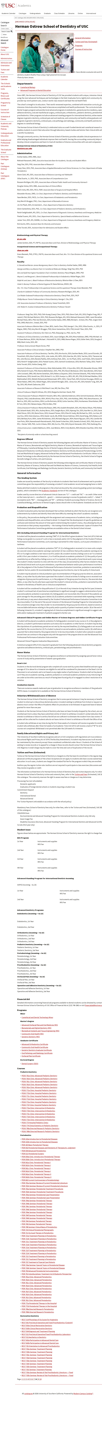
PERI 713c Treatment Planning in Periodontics (39, 1242)
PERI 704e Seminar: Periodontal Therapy (37, 1212)
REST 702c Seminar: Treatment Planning (37, 1355)
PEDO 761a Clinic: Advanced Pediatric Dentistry (39, 1076)
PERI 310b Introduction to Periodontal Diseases (40, 1142)
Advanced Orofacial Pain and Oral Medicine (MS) (40, 1025)
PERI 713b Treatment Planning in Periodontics (39, 1239)
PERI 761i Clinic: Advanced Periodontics (36, 1297)
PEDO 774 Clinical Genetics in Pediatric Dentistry (40, 1125)
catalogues (28, 1393)
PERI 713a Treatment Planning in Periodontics (39, 1236)
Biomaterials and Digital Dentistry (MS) (36, 1028)
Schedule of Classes (5, 118)
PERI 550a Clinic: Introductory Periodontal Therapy (41, 1156)
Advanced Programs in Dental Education (35, 90)
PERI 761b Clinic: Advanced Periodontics (37, 1280)
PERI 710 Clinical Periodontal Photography (38, 1230)
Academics (24, 5)
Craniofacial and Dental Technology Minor (37, 1017)
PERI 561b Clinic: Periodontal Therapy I (36, 1165)
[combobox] (7, 28)
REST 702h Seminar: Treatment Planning (37, 1366)
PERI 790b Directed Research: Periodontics (38, 1312)
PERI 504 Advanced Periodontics (34, 1151)
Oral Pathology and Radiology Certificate (37, 1053)
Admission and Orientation (6, 64)
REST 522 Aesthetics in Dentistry (34, 1337)
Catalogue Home (5, 48)
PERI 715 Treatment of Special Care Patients (38, 1262)
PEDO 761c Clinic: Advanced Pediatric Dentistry (39, 1081)
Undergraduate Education (7, 134)
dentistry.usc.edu (24, 148)
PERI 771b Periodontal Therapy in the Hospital (39, 1306)
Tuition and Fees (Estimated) (85, 42)
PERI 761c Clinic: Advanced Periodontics (37, 1283)
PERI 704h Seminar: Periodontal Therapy (37, 1218)
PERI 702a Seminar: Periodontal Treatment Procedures (42, 1189)
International (91, 13)
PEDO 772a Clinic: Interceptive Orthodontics (38, 1108)
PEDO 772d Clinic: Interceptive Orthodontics (38, 1117)
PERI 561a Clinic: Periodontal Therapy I (36, 1162)
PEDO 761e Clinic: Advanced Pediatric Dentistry (39, 1087)
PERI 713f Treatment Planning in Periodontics (39, 1250)
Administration (6, 58)
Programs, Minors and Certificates (5, 96)
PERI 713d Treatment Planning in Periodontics (39, 1245)
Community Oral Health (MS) (33, 1034)
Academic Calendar (8, 13)
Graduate (47, 13)
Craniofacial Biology (27, 87)
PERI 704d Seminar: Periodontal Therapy (37, 1209)
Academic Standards (49, 490)
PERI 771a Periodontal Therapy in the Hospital (39, 1303)
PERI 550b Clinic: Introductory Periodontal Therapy (41, 1159)
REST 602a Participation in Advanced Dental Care (40, 1340)
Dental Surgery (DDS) (30, 1063)
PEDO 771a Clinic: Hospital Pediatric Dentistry (39, 1090)
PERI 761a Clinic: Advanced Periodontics (37, 1277)
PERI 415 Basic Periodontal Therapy (35, 1145)
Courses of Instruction (5, 111)
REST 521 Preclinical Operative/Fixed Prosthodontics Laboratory (46, 1334)
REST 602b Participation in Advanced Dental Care (40, 1343)
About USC (5, 54)
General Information (82, 38)
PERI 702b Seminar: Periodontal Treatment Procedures (42, 1192)
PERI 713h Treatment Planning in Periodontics (39, 1253)
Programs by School (5, 104)
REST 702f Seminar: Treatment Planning (37, 1364)
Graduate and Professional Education (6, 143)
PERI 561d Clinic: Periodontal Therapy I (36, 1171)
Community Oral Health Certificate (35, 1047)
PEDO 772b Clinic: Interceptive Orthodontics (38, 1111)
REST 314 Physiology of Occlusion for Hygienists (40, 1320)
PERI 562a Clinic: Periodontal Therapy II (36, 1174)
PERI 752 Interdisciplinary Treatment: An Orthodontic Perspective (46, 1274)
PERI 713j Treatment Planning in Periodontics (39, 1259)
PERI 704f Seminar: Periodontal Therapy (37, 1215)
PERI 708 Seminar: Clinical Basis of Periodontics (39, 1227)
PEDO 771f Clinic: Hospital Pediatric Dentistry (39, 1105)
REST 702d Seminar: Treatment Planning (37, 1358)
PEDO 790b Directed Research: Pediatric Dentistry (40, 1131)
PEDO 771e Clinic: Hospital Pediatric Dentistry (39, 1102)
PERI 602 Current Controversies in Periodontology (40, 1180)
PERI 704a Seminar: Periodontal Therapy (37, 1200)
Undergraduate (35, 13)
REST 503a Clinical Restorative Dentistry (37, 1325)
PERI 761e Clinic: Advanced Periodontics (37, 1288)
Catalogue (22, 13)
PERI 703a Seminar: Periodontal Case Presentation (40, 1195)
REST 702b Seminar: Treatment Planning (37, 1352)
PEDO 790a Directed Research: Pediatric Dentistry (40, 1128)
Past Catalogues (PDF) (5, 176)
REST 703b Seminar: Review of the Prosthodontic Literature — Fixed (47, 1375)
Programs (78, 45)
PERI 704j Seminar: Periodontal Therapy (37, 1224)
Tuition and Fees (5, 71)
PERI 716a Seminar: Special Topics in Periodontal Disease (43, 1265)
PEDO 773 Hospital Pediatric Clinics (35, 1122)
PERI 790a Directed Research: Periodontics (38, 1309)
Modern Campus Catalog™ (83, 1393)
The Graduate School (6, 151)
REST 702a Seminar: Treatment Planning (37, 1349)
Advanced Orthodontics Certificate (35, 1044)
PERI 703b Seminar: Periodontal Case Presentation (41, 1198)
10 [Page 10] (40, 1379)
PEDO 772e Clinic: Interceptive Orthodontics (38, 1120)
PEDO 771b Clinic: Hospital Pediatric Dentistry (39, 1093)
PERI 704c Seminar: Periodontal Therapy (37, 1206)
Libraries (71, 13)
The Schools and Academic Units (6, 86)
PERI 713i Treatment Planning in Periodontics (39, 1256)
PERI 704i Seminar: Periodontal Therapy (37, 1221)
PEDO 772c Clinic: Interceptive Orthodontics (38, 1114)
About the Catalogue (5, 158)
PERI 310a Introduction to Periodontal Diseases (39, 1139)
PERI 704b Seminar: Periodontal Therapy (37, 1203)
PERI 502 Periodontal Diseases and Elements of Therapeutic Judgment (48, 1148)
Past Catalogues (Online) (5, 166)
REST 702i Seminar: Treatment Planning (37, 1369)
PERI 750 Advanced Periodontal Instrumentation (40, 1271)
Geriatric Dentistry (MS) (31, 1037)
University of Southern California (8, 5)
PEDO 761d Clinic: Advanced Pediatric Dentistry (39, 1084)
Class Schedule (59, 13)
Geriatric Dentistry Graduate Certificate (37, 1050)
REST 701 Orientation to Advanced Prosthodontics (41, 1346)
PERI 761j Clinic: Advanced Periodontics (36, 1300)
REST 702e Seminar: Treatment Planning (37, 1361)
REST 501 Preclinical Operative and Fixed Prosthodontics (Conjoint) (47, 1322)
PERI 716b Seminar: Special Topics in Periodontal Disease (43, 1268)
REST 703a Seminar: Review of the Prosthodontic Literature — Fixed (47, 1372)
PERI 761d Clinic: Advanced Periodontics (37, 1286)
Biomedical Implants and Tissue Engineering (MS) (40, 1031)
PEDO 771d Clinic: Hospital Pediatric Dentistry (39, 1099)
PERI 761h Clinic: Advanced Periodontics (37, 1294)
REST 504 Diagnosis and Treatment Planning (38, 1331)
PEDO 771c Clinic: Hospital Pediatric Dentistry (39, 1096)
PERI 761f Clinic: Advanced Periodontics (36, 1291)
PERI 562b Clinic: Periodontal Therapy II (36, 1177)
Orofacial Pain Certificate (31, 1056)
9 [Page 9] (38, 1379)
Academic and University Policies (6, 126)
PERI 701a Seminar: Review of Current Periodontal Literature (45, 1183)
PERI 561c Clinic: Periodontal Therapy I (36, 1168)
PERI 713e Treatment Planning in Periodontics (39, 1247)
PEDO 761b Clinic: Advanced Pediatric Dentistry (39, 1079)
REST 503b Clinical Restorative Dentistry (37, 1328)
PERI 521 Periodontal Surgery (33, 1154)
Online (80, 13)
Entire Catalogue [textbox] (6, 29)
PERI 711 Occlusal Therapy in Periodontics (37, 1233)
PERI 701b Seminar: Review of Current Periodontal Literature (45, 1186)
